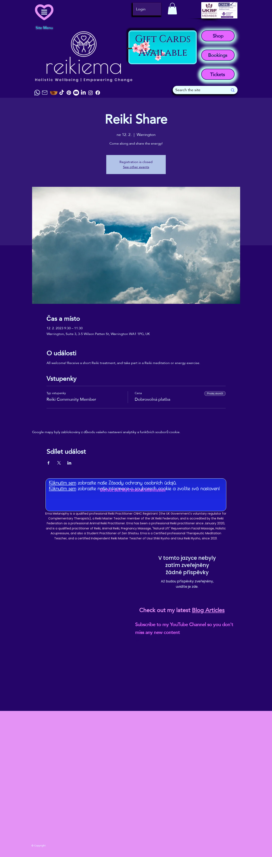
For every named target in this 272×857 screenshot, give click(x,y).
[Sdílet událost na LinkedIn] (69, 463)
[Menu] (47, 12)
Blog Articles (208, 610)
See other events (136, 167)
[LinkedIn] (83, 93)
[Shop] (218, 35)
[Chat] (37, 92)
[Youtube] (76, 93)
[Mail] (44, 92)
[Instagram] (91, 93)
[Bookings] (218, 55)
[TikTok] (62, 93)
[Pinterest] (69, 93)
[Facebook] (98, 93)
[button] (172, 8)
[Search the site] (198, 90)
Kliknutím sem (62, 483)
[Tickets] (218, 74)
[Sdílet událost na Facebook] (49, 463)
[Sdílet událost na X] (59, 463)
